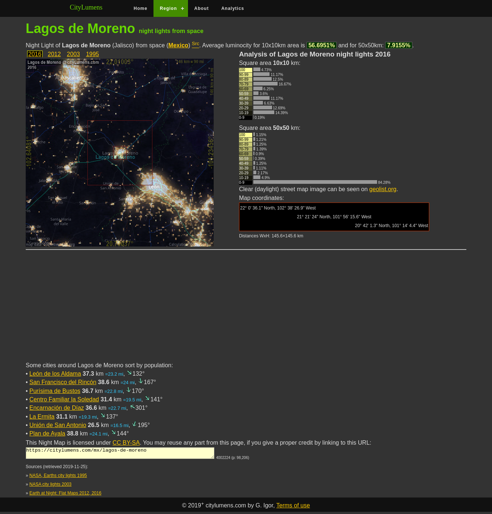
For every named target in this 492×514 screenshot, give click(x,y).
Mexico (178, 45)
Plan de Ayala (47, 433)
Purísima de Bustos (54, 391)
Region (168, 8)
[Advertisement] (246, 310)
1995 (92, 54)
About (201, 8)
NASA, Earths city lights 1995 (58, 477)
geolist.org (383, 189)
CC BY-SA (126, 443)
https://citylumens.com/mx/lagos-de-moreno (120, 454)
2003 (73, 54)
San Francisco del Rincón (62, 382)
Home (140, 8)
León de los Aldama (55, 374)
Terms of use (293, 507)
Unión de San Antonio (57, 425)
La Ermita (41, 416)
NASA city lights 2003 (50, 486)
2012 (54, 54)
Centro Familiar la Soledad (64, 399)
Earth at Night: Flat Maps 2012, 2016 (65, 495)
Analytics (232, 8)
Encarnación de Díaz (56, 408)
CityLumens (86, 7)
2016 (34, 54)
